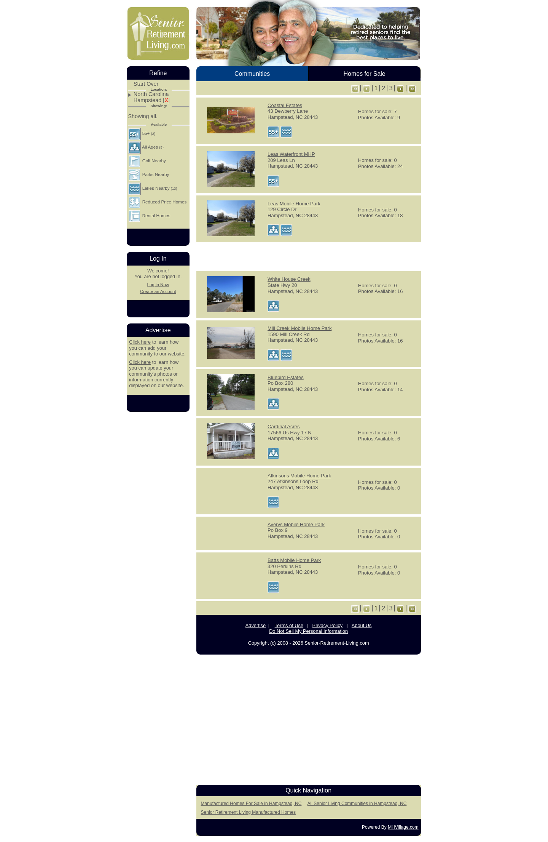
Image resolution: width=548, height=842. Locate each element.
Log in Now (158, 284)
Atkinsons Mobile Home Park (299, 476)
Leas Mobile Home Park (294, 203)
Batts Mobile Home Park (294, 560)
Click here (140, 342)
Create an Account (158, 291)
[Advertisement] (309, 256)
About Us (362, 625)
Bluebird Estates (286, 377)
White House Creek (289, 279)
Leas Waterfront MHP (291, 154)
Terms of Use (289, 625)
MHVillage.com (403, 827)
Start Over (146, 84)
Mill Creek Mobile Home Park (299, 328)
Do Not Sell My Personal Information (308, 631)
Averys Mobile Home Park (296, 524)
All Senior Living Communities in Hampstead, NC (357, 803)
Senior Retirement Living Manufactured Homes (248, 812)
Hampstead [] (152, 100)
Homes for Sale (364, 73)
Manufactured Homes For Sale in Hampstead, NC (251, 803)
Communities (252, 73)
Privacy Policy (327, 625)
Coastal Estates (285, 105)
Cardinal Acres (284, 426)
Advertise (255, 625)
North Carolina (151, 94)
